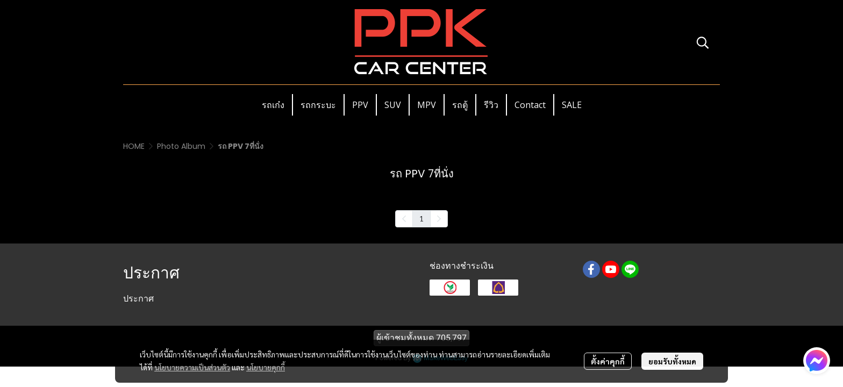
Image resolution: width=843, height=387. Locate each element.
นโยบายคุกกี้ (265, 367)
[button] (703, 42)
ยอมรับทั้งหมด (672, 361)
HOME (134, 146)
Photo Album (181, 146)
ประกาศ (138, 298)
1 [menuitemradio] (421, 218)
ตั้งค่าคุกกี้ (608, 361)
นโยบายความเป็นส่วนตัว (192, 367)
